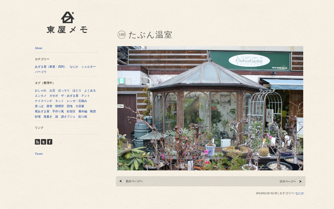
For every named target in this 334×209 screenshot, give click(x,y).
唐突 (49, 106)
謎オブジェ (68, 116)
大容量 (80, 106)
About (38, 48)
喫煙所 (59, 106)
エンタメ (40, 95)
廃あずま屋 (42, 111)
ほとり (77, 90)
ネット (59, 100)
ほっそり (64, 90)
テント (85, 95)
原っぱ (39, 106)
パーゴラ (40, 71)
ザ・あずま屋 (69, 95)
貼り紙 (82, 116)
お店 (52, 90)
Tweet (39, 153)
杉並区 (71, 111)
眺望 (93, 111)
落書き (48, 116)
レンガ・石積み (77, 100)
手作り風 (58, 111)
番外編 (82, 111)
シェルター (88, 66)
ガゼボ (53, 95)
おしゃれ (40, 90)
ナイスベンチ (43, 100)
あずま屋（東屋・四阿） (51, 66)
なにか (74, 66)
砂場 (38, 116)
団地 (70, 106)
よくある (90, 90)
